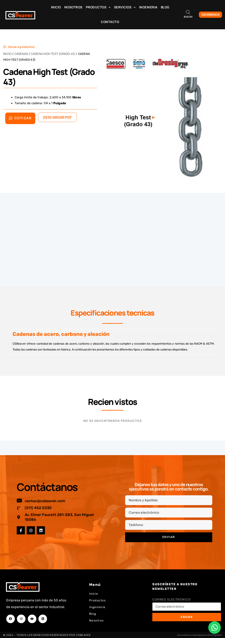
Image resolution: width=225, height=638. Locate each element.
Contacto (110, 22)
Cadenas (21, 54)
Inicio (56, 7)
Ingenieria (148, 7)
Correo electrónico (171, 599)
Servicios (125, 7)
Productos (98, 7)
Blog (165, 7)
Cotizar (20, 118)
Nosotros (73, 7)
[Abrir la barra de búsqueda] (188, 12)
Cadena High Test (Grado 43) (53, 54)
